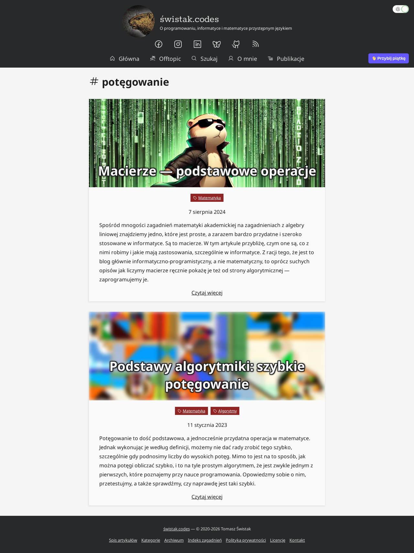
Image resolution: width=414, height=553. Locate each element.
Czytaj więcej (207, 292)
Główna (124, 58)
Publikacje (285, 58)
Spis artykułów (123, 540)
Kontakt (297, 540)
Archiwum (174, 540)
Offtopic (165, 58)
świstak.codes (176, 529)
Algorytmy (227, 411)
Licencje (277, 540)
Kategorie (150, 540)
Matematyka (209, 198)
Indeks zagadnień (205, 540)
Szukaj (204, 58)
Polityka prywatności (246, 540)
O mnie (242, 58)
